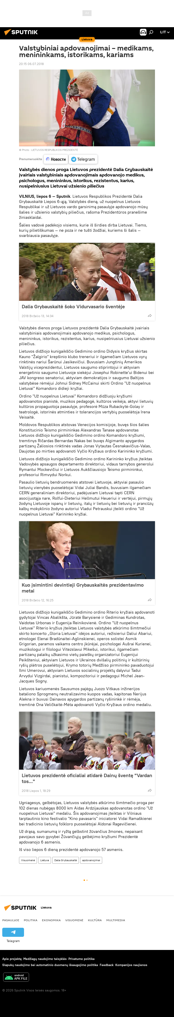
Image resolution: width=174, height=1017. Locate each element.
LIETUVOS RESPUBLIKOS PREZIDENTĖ (54, 150)
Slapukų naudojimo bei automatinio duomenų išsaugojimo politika (50, 965)
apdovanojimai (91, 860)
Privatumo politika (81, 959)
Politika (30, 920)
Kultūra (95, 920)
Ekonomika (51, 920)
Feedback (107, 965)
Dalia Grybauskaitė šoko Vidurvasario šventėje (78, 306)
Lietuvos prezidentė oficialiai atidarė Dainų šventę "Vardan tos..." (87, 778)
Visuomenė (28, 860)
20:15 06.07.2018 (31, 64)
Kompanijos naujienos (131, 965)
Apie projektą (12, 959)
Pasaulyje (10, 920)
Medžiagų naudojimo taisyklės (45, 959)
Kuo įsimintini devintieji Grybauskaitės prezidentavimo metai (83, 588)
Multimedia (115, 920)
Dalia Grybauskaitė (65, 860)
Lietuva (44, 860)
